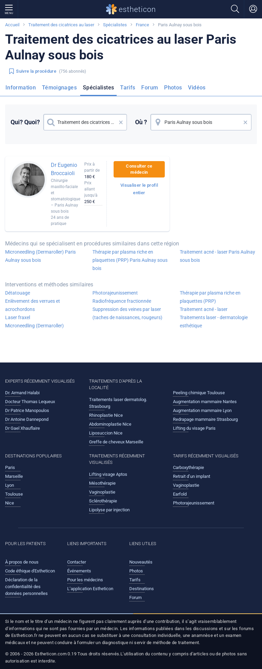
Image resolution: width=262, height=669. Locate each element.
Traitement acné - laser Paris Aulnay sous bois (217, 256)
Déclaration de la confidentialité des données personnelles (26, 586)
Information (20, 87)
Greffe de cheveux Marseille (116, 441)
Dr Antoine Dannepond (26, 419)
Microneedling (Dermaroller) (34, 325)
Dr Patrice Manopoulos (27, 410)
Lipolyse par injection (109, 509)
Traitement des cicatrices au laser (61, 24)
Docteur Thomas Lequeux (30, 401)
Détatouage (17, 293)
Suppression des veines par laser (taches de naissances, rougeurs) (127, 313)
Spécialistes (115, 24)
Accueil (12, 24)
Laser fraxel (17, 317)
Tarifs (127, 87)
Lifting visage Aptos (108, 474)
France (142, 24)
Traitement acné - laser (204, 309)
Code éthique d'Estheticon (30, 570)
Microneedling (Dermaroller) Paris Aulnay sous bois (40, 256)
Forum (149, 87)
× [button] (121, 122)
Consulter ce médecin (139, 169)
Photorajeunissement (115, 293)
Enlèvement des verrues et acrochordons (32, 305)
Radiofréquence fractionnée (121, 301)
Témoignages (59, 87)
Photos (173, 87)
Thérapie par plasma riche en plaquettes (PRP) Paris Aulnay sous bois (130, 260)
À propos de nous (22, 562)
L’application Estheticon (90, 588)
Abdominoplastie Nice (110, 424)
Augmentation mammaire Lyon (202, 410)
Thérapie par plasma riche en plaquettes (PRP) (210, 297)
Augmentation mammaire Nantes (205, 401)
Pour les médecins (85, 579)
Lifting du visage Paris (194, 428)
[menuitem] (22, 89)
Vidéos (196, 87)
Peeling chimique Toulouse (199, 392)
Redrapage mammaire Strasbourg (205, 419)
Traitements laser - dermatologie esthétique (214, 321)
